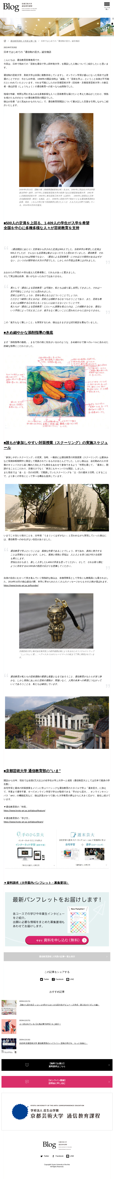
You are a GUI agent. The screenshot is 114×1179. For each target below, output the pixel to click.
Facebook (57, 979)
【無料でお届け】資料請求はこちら (57, 1065)
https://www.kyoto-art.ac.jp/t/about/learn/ (23, 822)
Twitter (44, 979)
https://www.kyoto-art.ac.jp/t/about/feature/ (24, 810)
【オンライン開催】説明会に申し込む (57, 1081)
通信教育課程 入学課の (57, 956)
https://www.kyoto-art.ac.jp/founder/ (21, 585)
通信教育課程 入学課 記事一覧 (23, 41)
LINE (70, 979)
